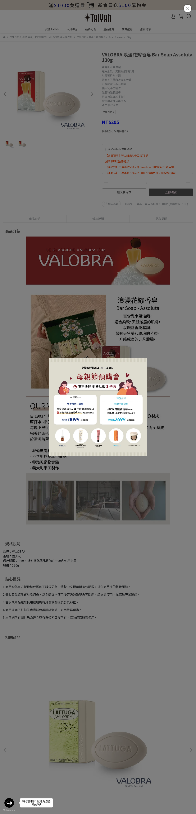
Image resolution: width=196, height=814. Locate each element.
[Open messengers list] (9, 803)
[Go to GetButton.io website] (9, 810)
